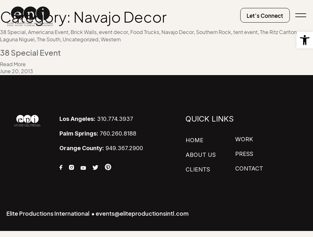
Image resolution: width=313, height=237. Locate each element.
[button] (304, 40)
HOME (194, 140)
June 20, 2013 (16, 71)
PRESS (244, 153)
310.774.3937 (96, 118)
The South (48, 39)
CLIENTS (198, 168)
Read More (13, 64)
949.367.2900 (101, 147)
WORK (244, 139)
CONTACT (249, 167)
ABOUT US (201, 154)
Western (111, 39)
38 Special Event (30, 52)
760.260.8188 (97, 133)
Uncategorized (81, 39)
